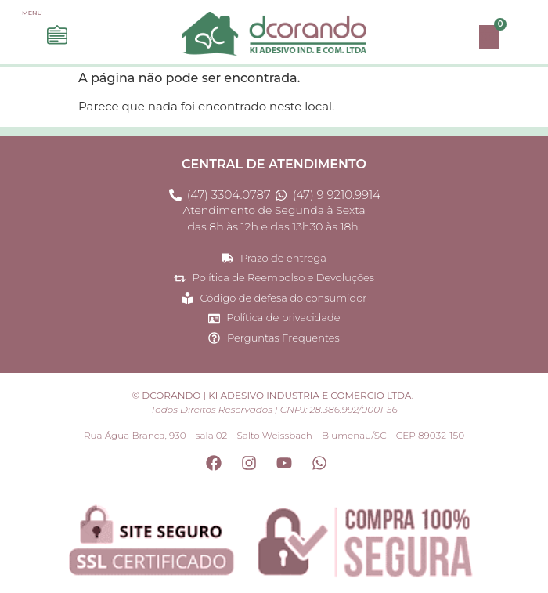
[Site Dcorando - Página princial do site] (274, 34)
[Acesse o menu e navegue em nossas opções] (57, 35)
